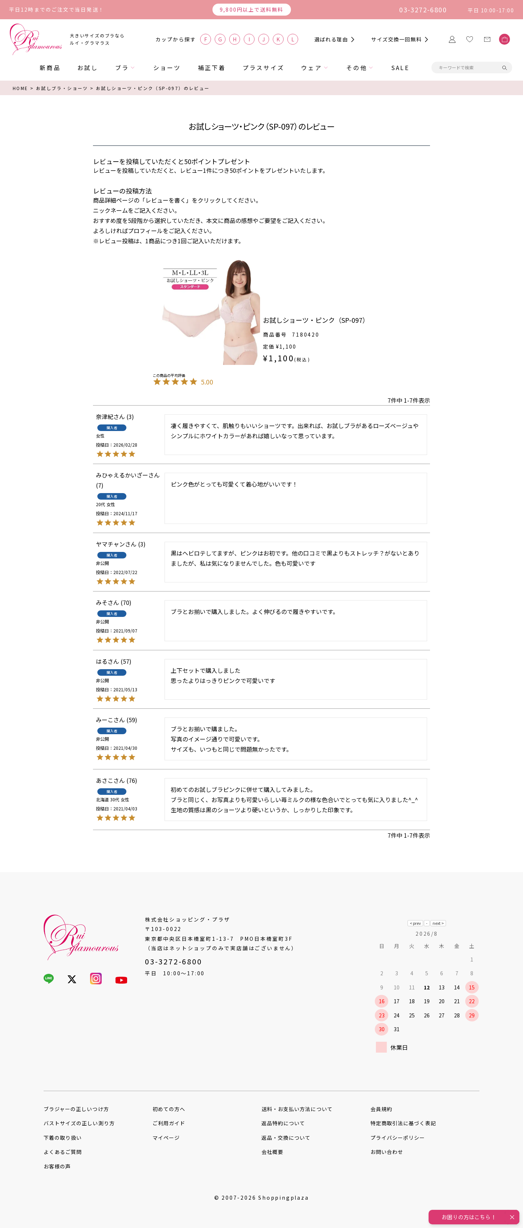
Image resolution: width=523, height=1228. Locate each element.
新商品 (50, 67)
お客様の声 (57, 1166)
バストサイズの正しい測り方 (79, 1123)
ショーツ (167, 67)
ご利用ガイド (169, 1123)
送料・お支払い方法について (297, 1109)
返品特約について (283, 1123)
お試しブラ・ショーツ (62, 88)
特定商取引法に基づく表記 (403, 1123)
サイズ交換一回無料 (396, 39)
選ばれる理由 (331, 39)
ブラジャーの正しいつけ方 (76, 1109)
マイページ (166, 1137)
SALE (400, 67)
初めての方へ (169, 1109)
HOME (20, 88)
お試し (87, 67)
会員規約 (381, 1109)
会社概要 (272, 1151)
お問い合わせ (386, 1151)
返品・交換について (286, 1137)
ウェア (311, 67)
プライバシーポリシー (397, 1137)
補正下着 (212, 67)
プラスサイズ (263, 67)
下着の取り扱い (63, 1137)
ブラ (122, 67)
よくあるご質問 (63, 1151)
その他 (356, 67)
